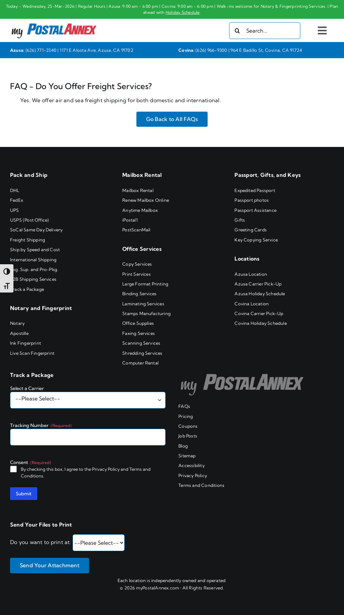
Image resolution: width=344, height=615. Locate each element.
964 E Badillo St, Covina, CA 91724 (266, 50)
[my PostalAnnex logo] (54, 21)
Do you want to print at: (40, 542)
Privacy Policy (106, 469)
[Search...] (264, 30)
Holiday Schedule (183, 12)
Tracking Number (41, 425)
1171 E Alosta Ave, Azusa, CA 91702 (96, 50)
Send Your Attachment (49, 565)
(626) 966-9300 (211, 50)
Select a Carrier (27, 388)
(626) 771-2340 (41, 50)
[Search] (237, 30)
